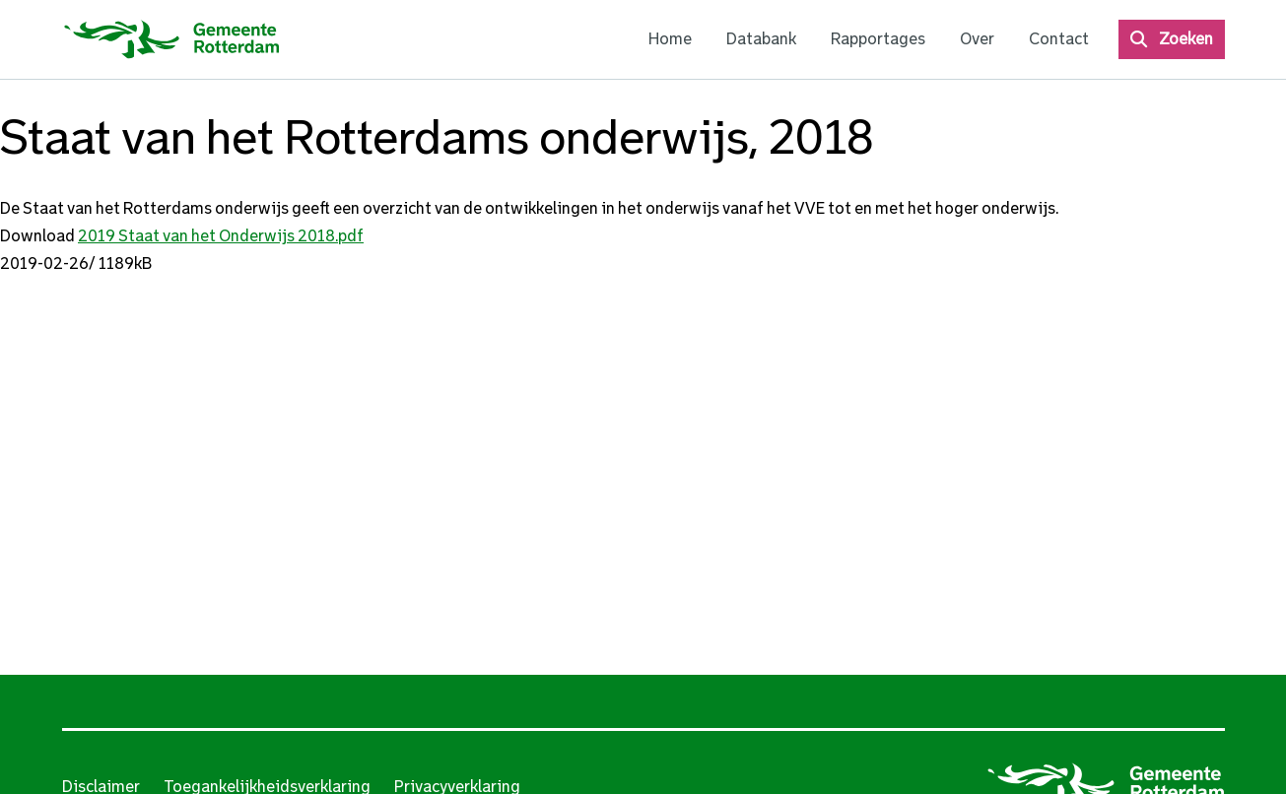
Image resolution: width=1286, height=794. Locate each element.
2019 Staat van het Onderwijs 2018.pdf (221, 236)
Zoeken (1186, 39)
